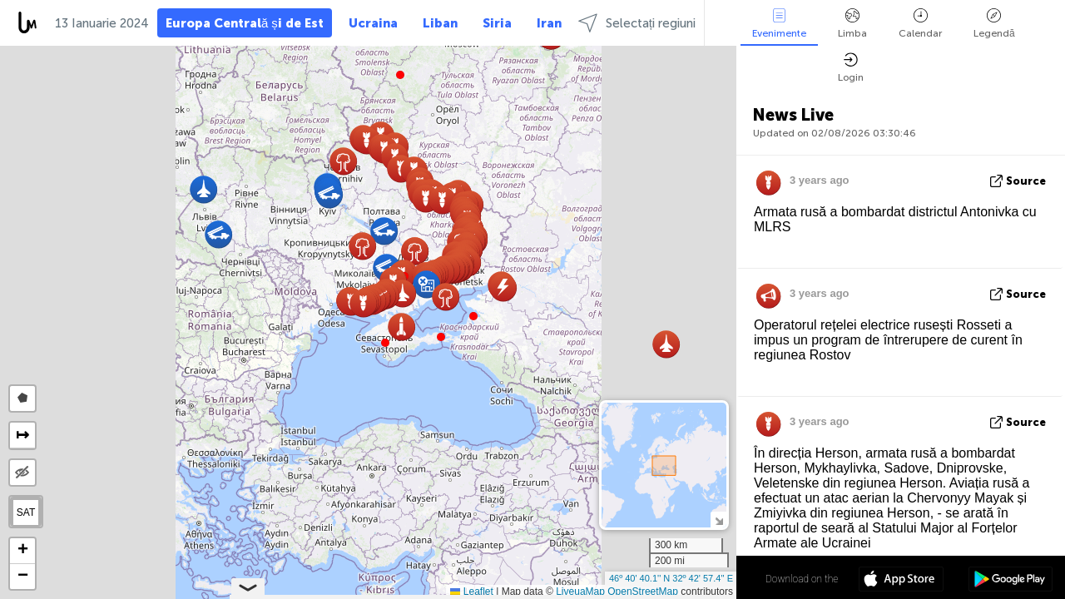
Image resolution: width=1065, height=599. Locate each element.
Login (851, 67)
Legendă (994, 23)
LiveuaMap (580, 591)
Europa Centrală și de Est (245, 23)
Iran (549, 23)
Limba (852, 23)
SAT (26, 512)
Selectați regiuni (637, 22)
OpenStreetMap (642, 591)
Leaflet (471, 591)
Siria (497, 23)
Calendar (920, 23)
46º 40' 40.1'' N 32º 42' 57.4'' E (671, 578)
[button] (441, 337)
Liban (440, 23)
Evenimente (779, 23)
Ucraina (373, 23)
